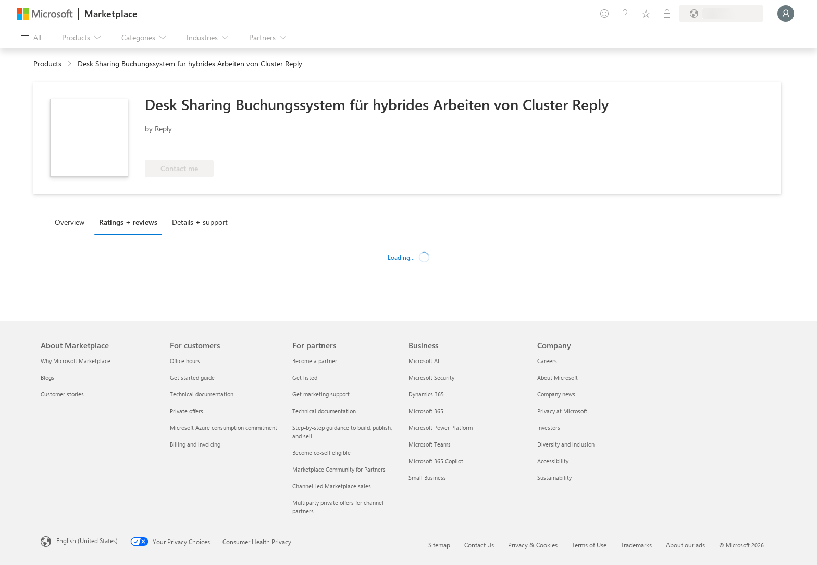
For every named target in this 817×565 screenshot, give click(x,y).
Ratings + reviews (128, 222)
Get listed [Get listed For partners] (304, 377)
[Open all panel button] (31, 37)
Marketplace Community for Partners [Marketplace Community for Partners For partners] (339, 469)
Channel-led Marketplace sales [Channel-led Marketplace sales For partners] (331, 486)
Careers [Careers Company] (547, 361)
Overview (69, 222)
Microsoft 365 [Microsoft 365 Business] (425, 411)
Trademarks (636, 544)
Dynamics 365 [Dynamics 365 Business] (426, 394)
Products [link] (47, 63)
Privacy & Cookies (533, 544)
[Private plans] (667, 13)
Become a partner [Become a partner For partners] (314, 361)
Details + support (200, 222)
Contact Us (479, 544)
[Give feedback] (604, 13)
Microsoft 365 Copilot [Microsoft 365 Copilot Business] (435, 461)
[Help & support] (625, 13)
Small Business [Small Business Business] (427, 478)
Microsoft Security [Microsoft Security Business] (431, 377)
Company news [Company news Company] (556, 394)
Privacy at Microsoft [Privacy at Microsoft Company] (562, 411)
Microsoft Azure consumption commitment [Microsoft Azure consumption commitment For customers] (223, 427)
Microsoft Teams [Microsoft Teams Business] (429, 444)
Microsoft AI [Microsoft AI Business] (423, 361)
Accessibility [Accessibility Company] (552, 461)
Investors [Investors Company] (548, 427)
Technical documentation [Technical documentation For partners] (324, 411)
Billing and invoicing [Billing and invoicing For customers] (195, 444)
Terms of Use (589, 544)
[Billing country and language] (721, 13)
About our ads (685, 544)
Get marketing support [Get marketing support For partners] (321, 394)
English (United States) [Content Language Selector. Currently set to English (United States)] (87, 540)
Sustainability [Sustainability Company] (554, 478)
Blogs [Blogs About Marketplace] (47, 377)
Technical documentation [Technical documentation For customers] (201, 394)
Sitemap (439, 544)
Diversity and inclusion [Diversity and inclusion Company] (566, 444)
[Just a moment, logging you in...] (785, 13)
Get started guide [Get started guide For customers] (192, 377)
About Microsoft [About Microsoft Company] (557, 377)
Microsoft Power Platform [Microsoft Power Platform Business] (440, 427)
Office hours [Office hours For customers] (185, 361)
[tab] (72, 221)
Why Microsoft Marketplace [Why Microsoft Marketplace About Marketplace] (75, 361)
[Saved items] (646, 13)
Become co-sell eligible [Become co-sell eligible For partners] (321, 452)
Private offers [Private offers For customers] (186, 411)
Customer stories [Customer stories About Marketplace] (62, 394)
